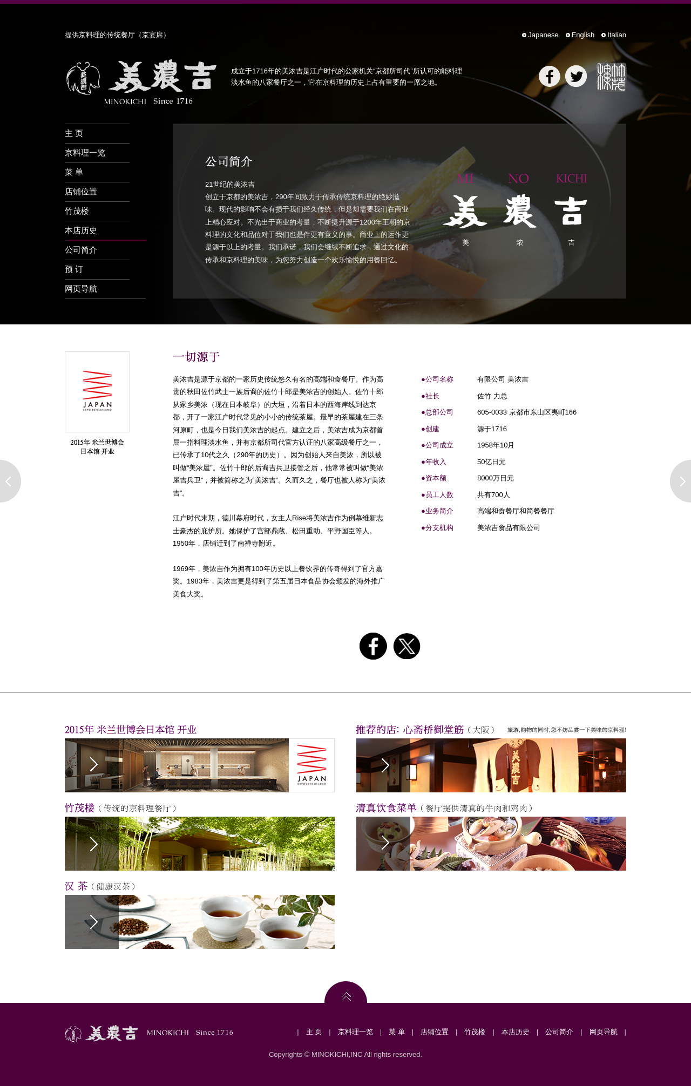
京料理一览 (85, 152)
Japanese (543, 35)
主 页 (74, 133)
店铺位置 (81, 191)
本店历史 (81, 230)
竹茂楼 (77, 210)
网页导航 (81, 288)
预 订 (74, 269)
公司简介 (81, 249)
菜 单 (74, 172)
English (583, 35)
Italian (616, 35)
